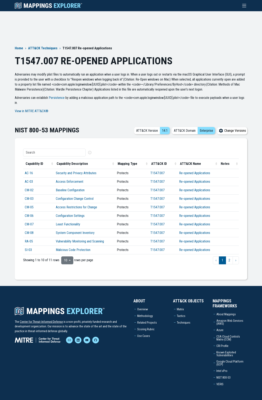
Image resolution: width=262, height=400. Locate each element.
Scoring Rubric (146, 329)
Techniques (183, 322)
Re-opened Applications (194, 173)
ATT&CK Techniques (42, 48)
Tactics (181, 315)
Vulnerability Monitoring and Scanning (80, 241)
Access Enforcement (69, 182)
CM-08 (29, 233)
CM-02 (29, 190)
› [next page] (235, 260)
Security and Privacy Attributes (76, 173)
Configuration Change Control (75, 199)
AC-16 (29, 173)
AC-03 (29, 182)
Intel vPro (221, 370)
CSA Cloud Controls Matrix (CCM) (228, 338)
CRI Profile (222, 345)
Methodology (145, 315)
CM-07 (29, 224)
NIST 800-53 (223, 377)
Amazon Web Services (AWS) (229, 322)
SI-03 (28, 250)
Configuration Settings (70, 216)
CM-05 (29, 207)
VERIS (219, 384)
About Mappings (226, 314)
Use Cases (143, 335)
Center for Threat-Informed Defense (41, 322)
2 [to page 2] (229, 260)
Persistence (57, 98)
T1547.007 (157, 173)
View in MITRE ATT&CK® (31, 111)
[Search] (54, 153)
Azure (219, 330)
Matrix (180, 309)
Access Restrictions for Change (76, 207)
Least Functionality (68, 224)
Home (19, 48)
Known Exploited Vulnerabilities (226, 354)
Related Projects (147, 322)
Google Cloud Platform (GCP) (229, 363)
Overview (142, 309)
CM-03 (29, 199)
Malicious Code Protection (73, 250)
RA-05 (29, 241)
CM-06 (29, 216)
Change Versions (232, 131)
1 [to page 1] (222, 260)
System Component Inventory (75, 233)
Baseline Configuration (70, 190)
